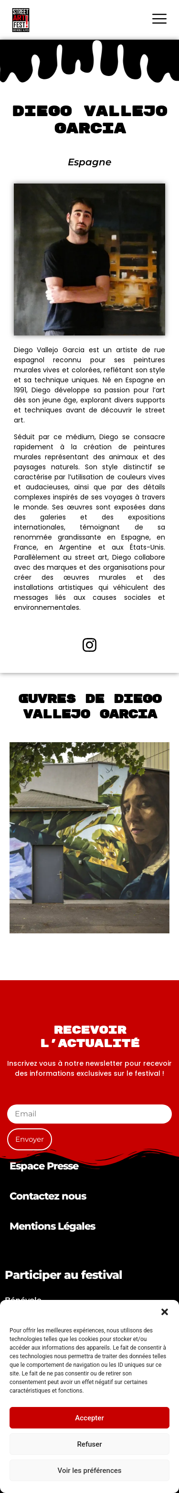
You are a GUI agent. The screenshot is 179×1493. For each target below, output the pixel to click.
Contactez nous (48, 1196)
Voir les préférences (90, 1470)
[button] (164, 1312)
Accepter (89, 1418)
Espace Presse (44, 1166)
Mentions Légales (52, 1226)
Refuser (89, 1444)
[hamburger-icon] (159, 19)
